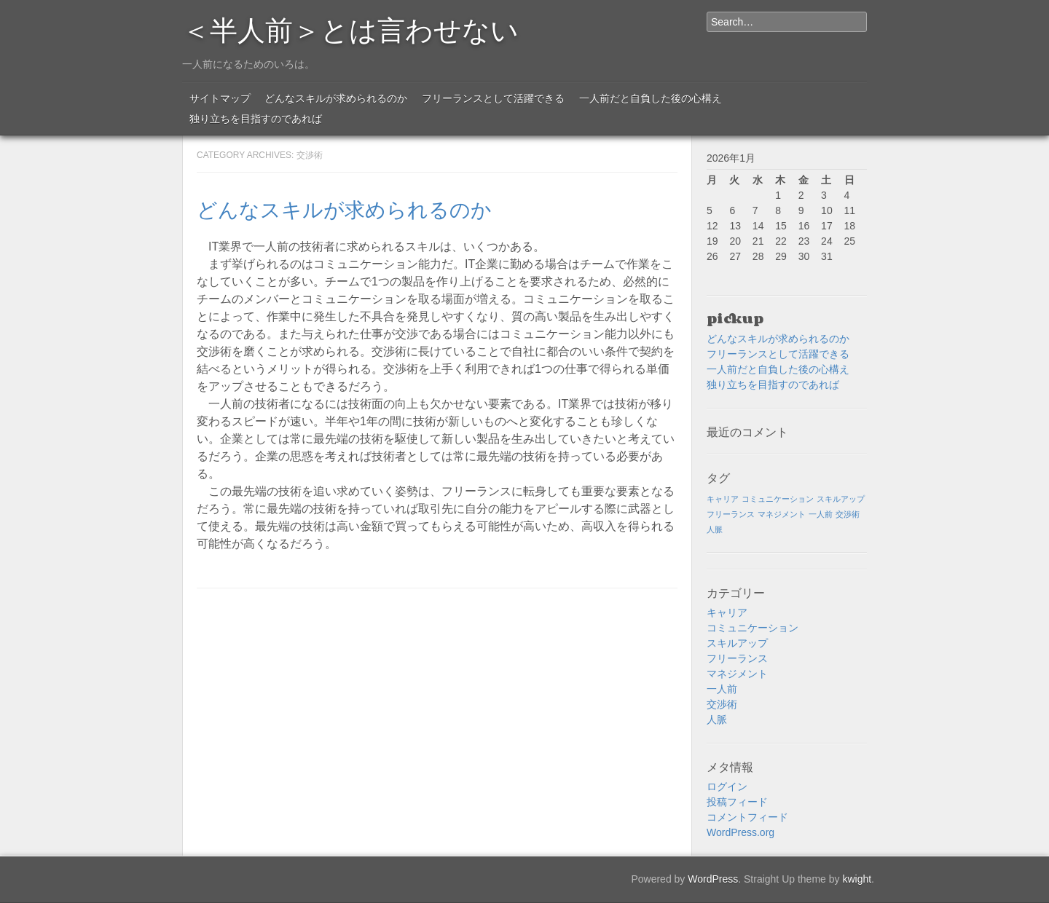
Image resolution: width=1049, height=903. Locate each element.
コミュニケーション (752, 628)
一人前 (722, 689)
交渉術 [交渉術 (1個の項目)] (848, 514)
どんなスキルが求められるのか (335, 98)
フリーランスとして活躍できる (493, 98)
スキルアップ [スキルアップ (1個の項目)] (841, 498)
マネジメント (737, 673)
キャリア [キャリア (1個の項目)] (723, 498)
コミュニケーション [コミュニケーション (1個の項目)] (778, 498)
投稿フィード (737, 802)
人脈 (717, 719)
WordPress (713, 879)
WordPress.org (740, 832)
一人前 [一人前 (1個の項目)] (821, 514)
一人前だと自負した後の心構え (650, 98)
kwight (856, 879)
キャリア (727, 612)
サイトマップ (220, 98)
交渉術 (722, 704)
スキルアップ (737, 643)
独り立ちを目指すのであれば (255, 119)
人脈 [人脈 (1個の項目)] (715, 529)
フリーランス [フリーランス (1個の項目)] (731, 514)
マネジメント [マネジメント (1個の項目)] (782, 514)
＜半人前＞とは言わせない (350, 27)
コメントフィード (747, 817)
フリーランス (737, 658)
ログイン (727, 786)
